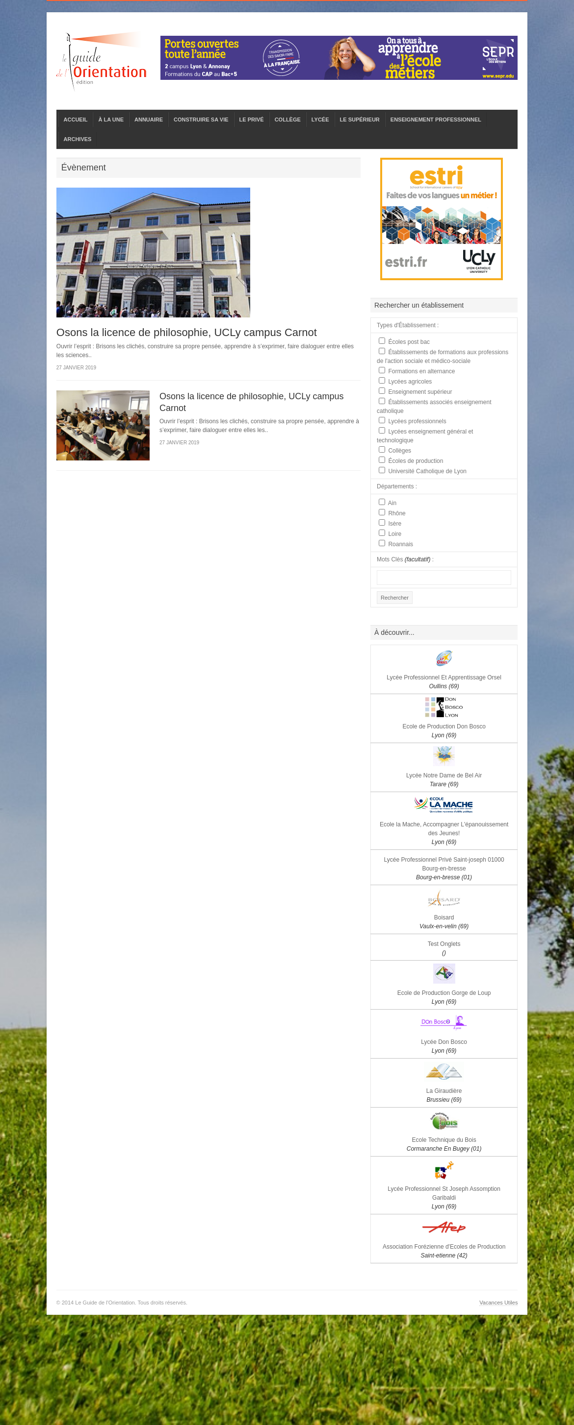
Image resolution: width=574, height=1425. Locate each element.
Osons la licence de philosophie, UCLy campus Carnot (186, 332)
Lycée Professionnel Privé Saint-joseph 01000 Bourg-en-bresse (444, 868)
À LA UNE (111, 119)
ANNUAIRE (148, 119)
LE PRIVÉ (251, 119)
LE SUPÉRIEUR (360, 119)
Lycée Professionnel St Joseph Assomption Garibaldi (444, 1197)
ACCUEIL (76, 119)
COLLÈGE (288, 119)
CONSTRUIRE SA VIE (201, 119)
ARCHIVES (78, 139)
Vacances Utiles (498, 1302)
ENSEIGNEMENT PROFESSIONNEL (436, 119)
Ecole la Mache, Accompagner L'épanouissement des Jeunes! (444, 833)
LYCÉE (320, 119)
